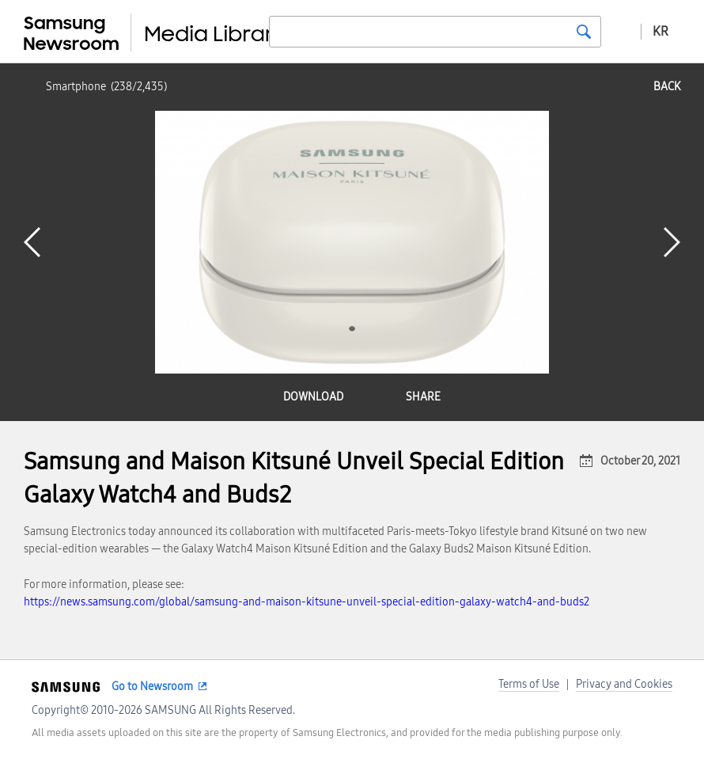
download (313, 397)
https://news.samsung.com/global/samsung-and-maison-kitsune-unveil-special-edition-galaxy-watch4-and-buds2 (306, 602)
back (666, 86)
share (423, 397)
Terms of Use (528, 684)
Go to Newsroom (152, 686)
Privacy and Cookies (624, 684)
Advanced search (621, 31)
